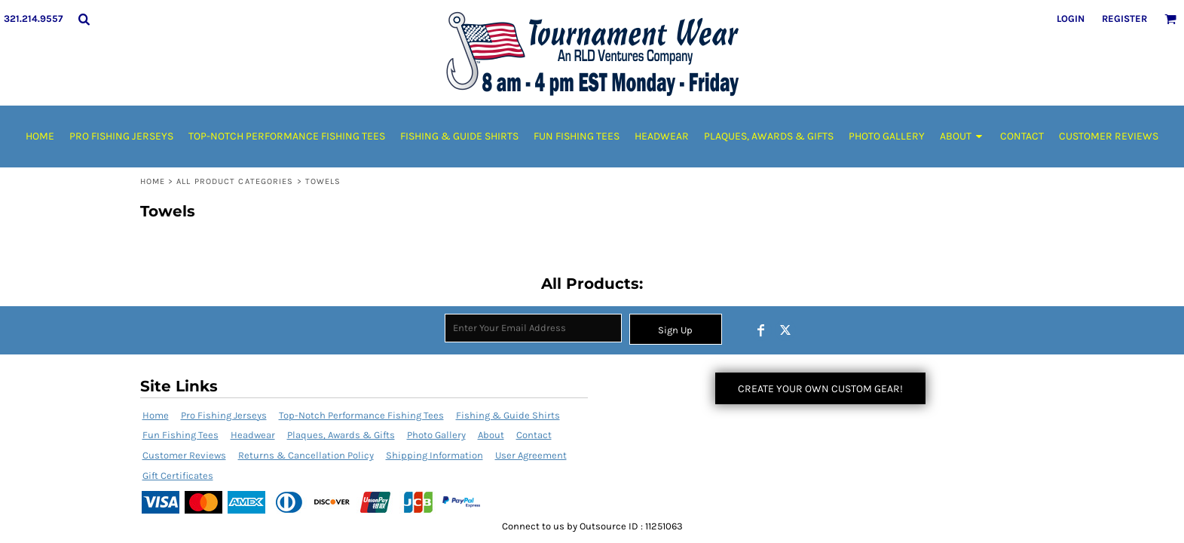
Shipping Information (434, 455)
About (491, 434)
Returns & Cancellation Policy (306, 455)
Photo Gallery (436, 434)
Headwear (253, 434)
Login (1071, 18)
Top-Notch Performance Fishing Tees (361, 415)
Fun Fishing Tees (180, 434)
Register (1124, 18)
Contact (534, 434)
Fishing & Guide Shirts (508, 415)
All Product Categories (234, 181)
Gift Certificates (177, 475)
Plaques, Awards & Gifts (341, 434)
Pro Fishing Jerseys (224, 415)
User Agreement (531, 455)
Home (152, 181)
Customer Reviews (184, 455)
